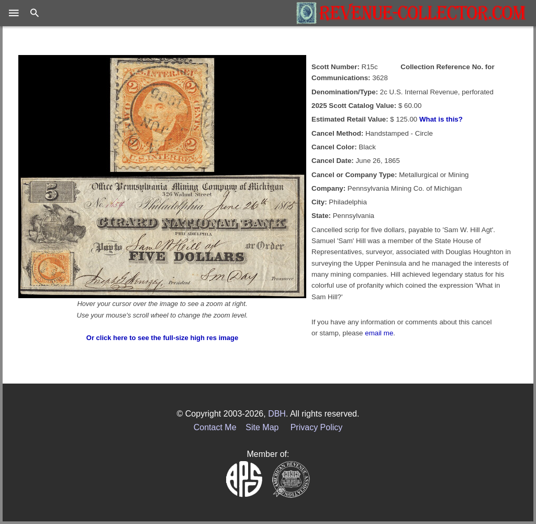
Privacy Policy (317, 427)
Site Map (261, 427)
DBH (277, 413)
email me (379, 333)
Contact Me (215, 427)
